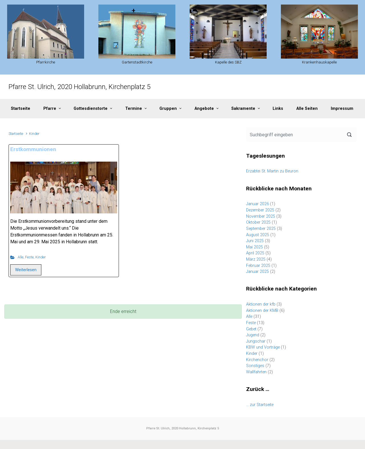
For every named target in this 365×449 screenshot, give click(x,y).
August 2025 (257, 234)
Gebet (251, 329)
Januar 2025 (257, 271)
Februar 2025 (258, 265)
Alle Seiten (307, 108)
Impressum (342, 108)
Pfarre (49, 108)
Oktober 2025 (258, 222)
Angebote (204, 108)
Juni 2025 (255, 240)
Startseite (20, 108)
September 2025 (261, 228)
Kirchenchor (257, 359)
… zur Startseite (259, 404)
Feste (29, 257)
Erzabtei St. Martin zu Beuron (272, 171)
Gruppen (168, 108)
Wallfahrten (256, 372)
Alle (20, 257)
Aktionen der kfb (260, 304)
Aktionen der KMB (262, 310)
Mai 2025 (254, 247)
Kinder (40, 257)
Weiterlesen (25, 269)
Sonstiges (255, 365)
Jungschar (255, 341)
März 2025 (255, 259)
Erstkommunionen (33, 149)
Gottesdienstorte (91, 108)
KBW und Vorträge (263, 347)
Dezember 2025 (260, 210)
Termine (133, 108)
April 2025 (255, 253)
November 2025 (260, 216)
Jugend (252, 335)
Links (278, 108)
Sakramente (243, 108)
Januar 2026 (257, 203)
